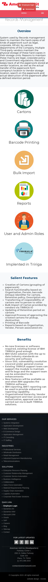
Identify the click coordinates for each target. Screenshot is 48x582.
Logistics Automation (11, 494)
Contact (6, 532)
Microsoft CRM (9, 515)
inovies (43, 579)
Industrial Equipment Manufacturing (17, 458)
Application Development (13, 426)
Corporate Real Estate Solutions (16, 497)
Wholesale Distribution (12, 452)
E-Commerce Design (11, 432)
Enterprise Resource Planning (15, 470)
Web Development (10, 429)
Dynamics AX (8, 509)
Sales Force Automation (13, 485)
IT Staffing (7, 440)
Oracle (6, 517)
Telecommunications (11, 461)
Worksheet (28, 9)
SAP (5, 520)
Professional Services (12, 450)
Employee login (26, 5)
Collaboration (8, 482)
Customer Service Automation (15, 476)
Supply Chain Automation (13, 491)
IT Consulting (8, 437)
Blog (5, 526)
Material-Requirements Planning (16, 488)
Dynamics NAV (9, 512)
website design (33, 579)
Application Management (13, 434)
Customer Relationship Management (18, 473)
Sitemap (6, 529)
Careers (6, 523)
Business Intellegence (12, 479)
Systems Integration (11, 423)
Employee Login (10, 506)
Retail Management (11, 455)
